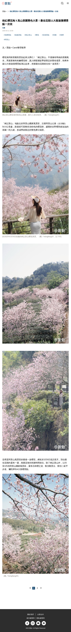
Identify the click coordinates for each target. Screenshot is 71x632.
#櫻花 (37, 35)
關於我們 (30, 614)
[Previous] (30, 588)
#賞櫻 (61, 35)
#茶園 (54, 35)
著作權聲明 (31, 618)
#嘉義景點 (18, 35)
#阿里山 (7, 39)
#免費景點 (7, 35)
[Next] (41, 588)
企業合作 (40, 614)
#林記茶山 (28, 35)
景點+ (4, 11)
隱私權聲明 (41, 618)
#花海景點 (45, 35)
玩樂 (3, 28)
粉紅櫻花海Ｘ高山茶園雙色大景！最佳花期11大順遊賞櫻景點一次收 (34, 11)
